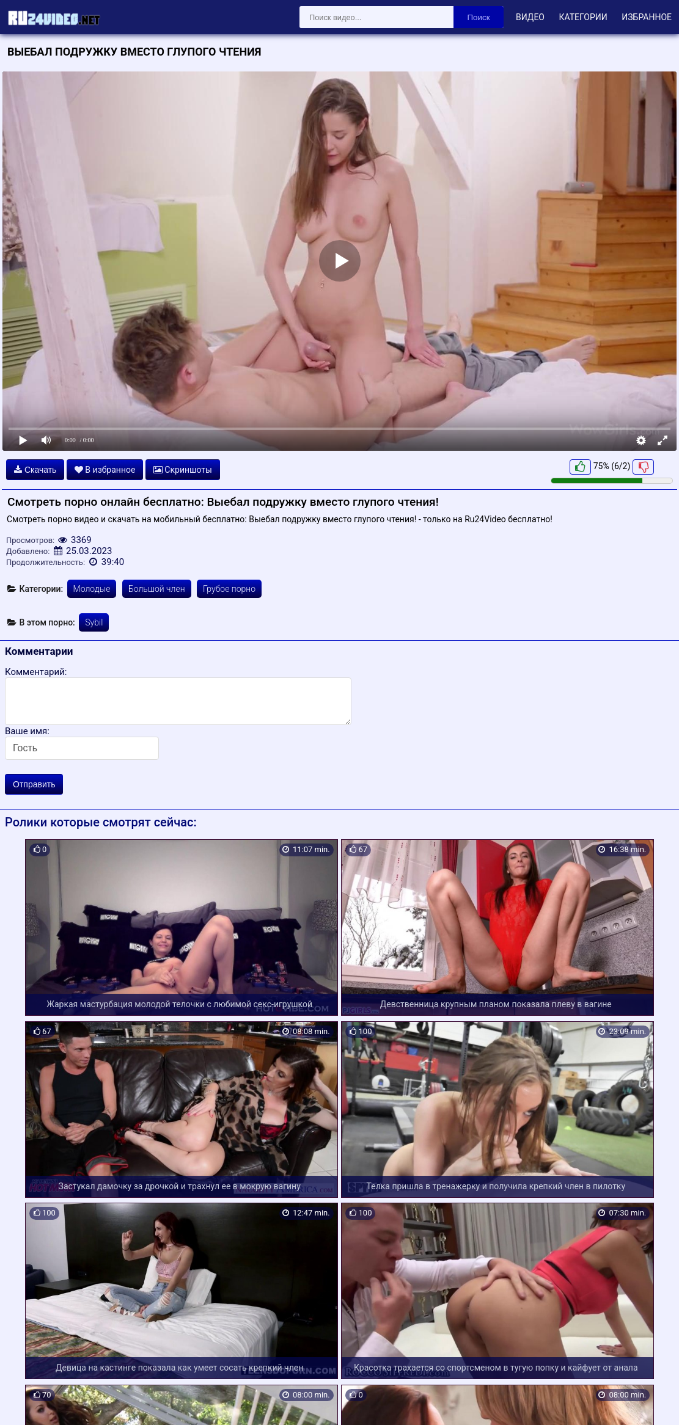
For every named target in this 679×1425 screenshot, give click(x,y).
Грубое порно (229, 589)
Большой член (156, 589)
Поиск (479, 17)
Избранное (647, 17)
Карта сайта (27, 1401)
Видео (530, 17)
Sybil (94, 622)
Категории (583, 17)
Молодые (92, 589)
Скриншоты (182, 470)
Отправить (34, 784)
